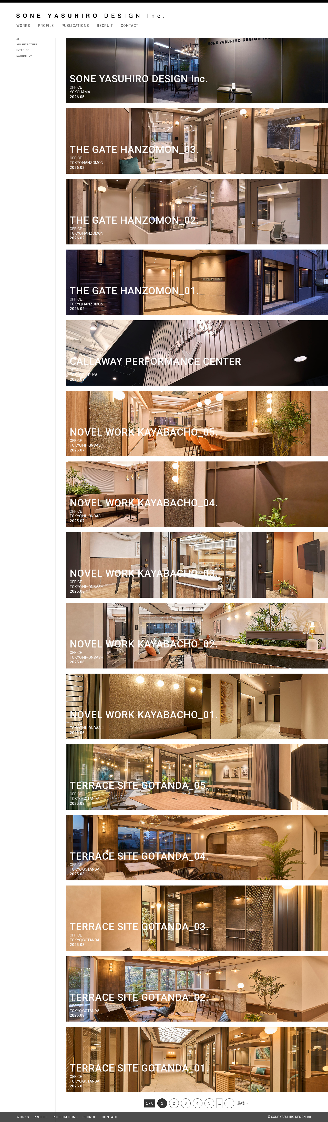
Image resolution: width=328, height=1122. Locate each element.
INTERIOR (22, 50)
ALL (18, 39)
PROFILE (46, 26)
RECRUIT (105, 26)
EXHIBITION (24, 55)
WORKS (23, 26)
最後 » (242, 1103)
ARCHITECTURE (27, 44)
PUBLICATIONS (75, 26)
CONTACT (129, 26)
